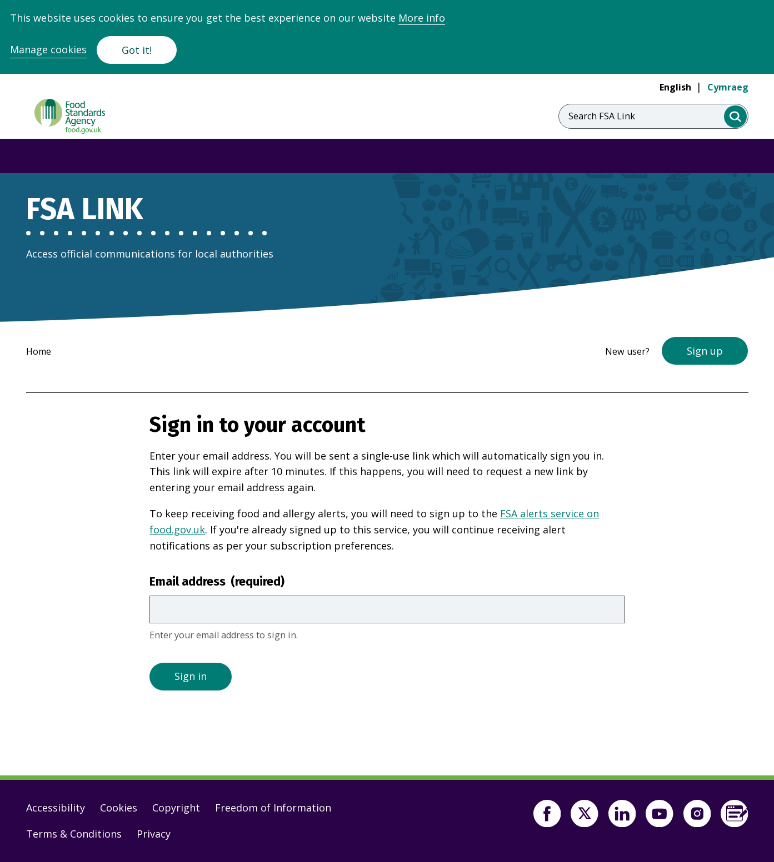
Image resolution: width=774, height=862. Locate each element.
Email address (216, 581)
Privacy (154, 833)
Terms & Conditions (74, 833)
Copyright (176, 807)
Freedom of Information (273, 807)
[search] (735, 116)
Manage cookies (48, 49)
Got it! (137, 50)
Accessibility (55, 807)
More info (421, 17)
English (675, 87)
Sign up (705, 350)
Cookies (118, 807)
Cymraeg (727, 87)
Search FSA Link (601, 116)
